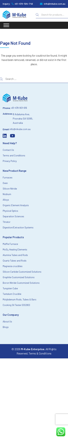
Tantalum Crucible (12, 293)
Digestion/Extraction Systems (18, 227)
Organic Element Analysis (16, 205)
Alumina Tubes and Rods (15, 255)
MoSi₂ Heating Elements (15, 249)
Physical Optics (10, 210)
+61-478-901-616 (19, 107)
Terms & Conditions (40, 353)
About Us (7, 321)
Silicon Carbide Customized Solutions (22, 271)
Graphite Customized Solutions (19, 277)
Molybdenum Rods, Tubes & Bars (19, 299)
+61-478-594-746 (23, 3)
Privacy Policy (10, 161)
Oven (5, 183)
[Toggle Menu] (6, 25)
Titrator (6, 221)
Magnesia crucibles (12, 266)
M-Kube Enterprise (32, 349)
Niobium (7, 194)
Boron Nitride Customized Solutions (21, 282)
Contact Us (8, 149)
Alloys (6, 199)
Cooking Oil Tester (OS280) (16, 305)
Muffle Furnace (10, 244)
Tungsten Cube (10, 288)
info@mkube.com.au (54, 3)
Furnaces (7, 177)
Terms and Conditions (14, 155)
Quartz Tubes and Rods (14, 260)
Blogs (6, 327)
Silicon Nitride (10, 188)
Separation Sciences (13, 216)
